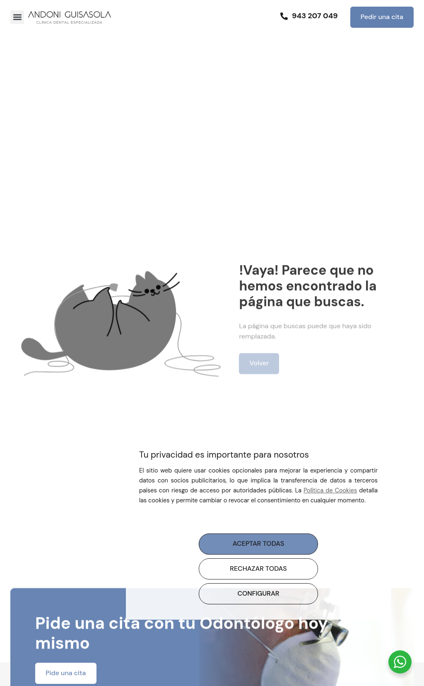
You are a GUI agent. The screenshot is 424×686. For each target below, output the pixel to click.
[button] (17, 17)
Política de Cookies (330, 490)
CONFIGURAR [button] (258, 593)
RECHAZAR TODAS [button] (258, 568)
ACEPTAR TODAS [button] (258, 543)
